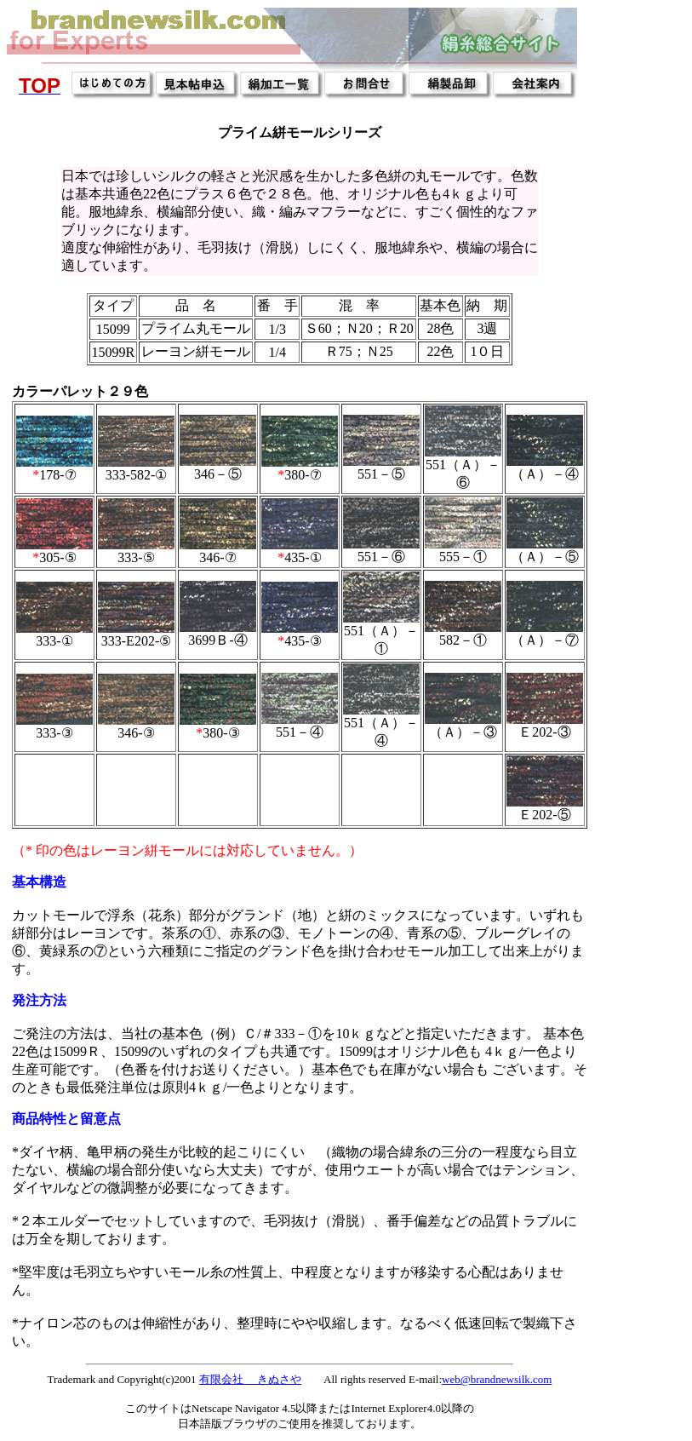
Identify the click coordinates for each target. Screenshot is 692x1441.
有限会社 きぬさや (250, 1379)
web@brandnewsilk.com (497, 1379)
